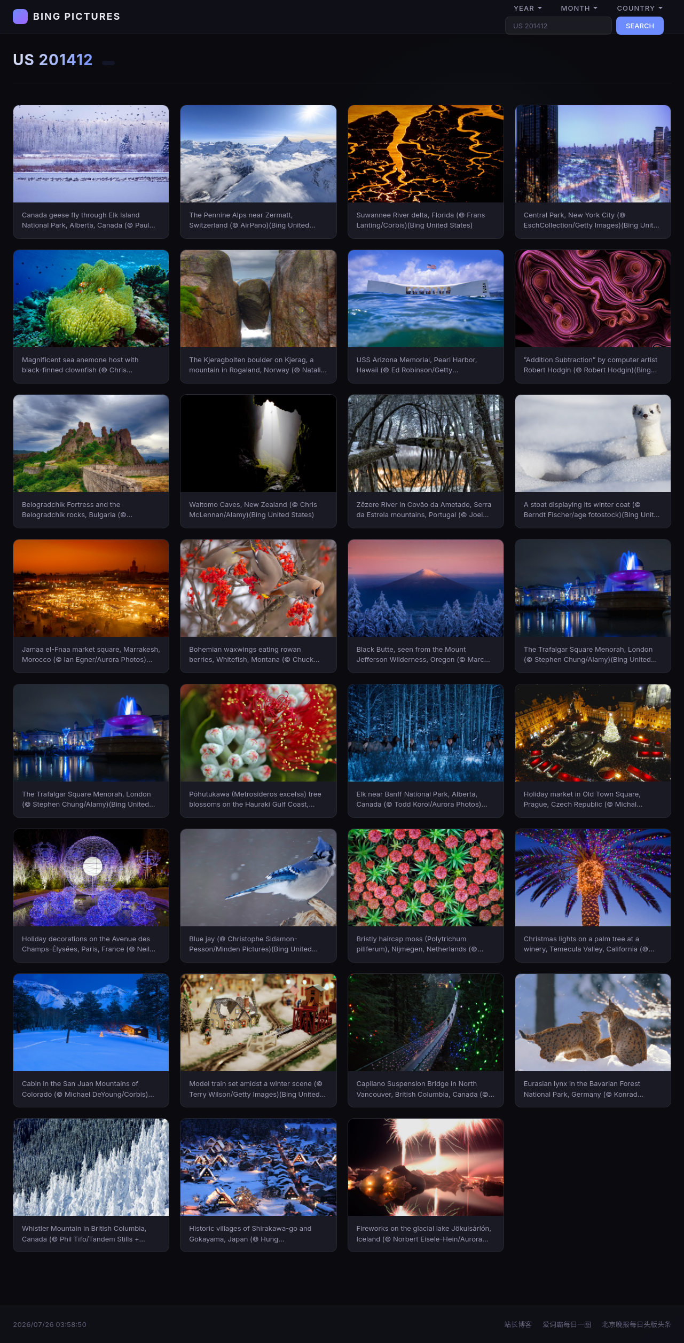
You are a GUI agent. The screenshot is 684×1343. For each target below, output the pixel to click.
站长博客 (518, 1324)
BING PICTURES (77, 16)
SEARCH (640, 25)
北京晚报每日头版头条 (636, 1324)
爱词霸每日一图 (567, 1324)
